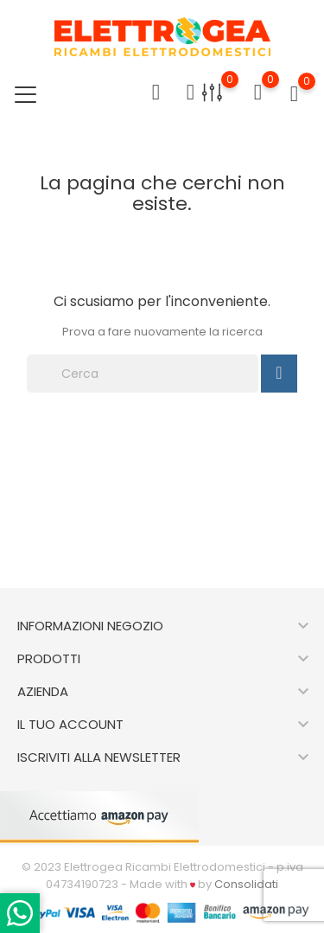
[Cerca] (142, 374)
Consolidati (246, 884)
